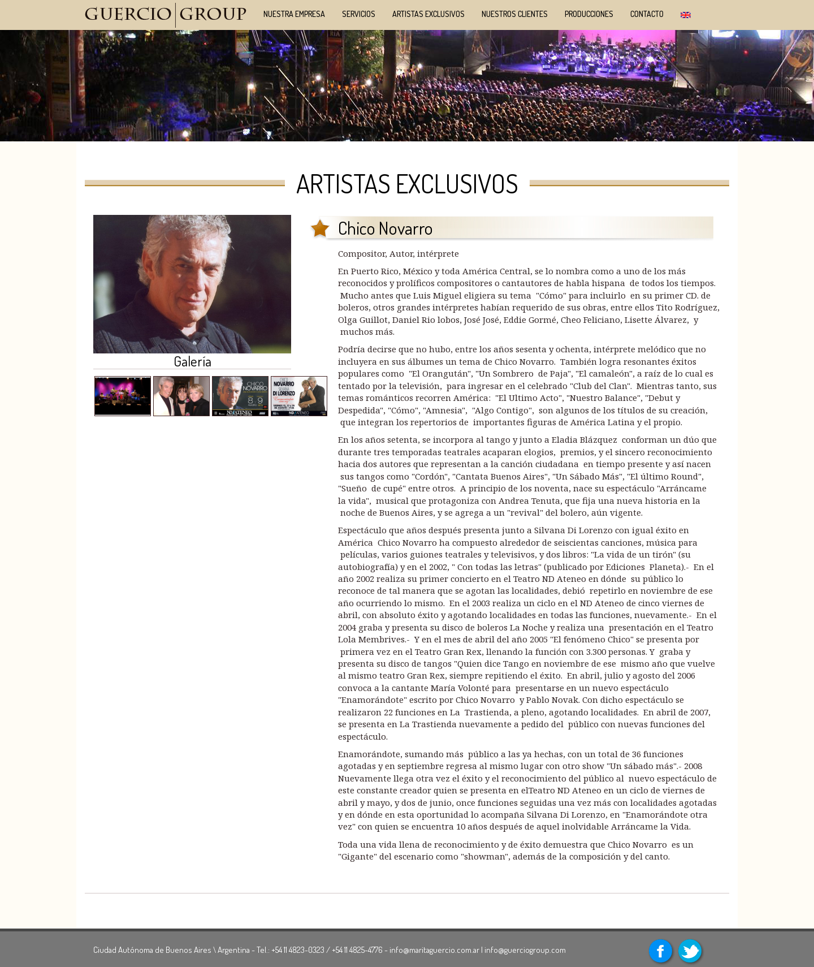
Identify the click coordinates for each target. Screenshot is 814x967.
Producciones (589, 14)
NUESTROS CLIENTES (515, 14)
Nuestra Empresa (294, 14)
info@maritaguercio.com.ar (434, 949)
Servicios (358, 14)
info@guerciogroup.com (525, 949)
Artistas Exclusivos (428, 14)
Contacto (647, 14)
